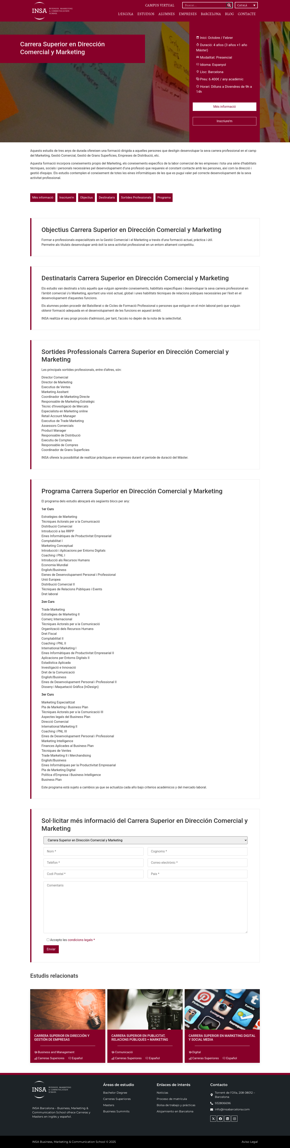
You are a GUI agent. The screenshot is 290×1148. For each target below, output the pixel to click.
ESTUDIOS (145, 13)
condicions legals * (81, 940)
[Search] (229, 5)
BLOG (229, 13)
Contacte (247, 13)
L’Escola (125, 13)
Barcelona (211, 13)
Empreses (188, 13)
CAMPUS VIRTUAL (159, 5)
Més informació (224, 107)
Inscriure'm (224, 121)
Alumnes (166, 13)
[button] (246, 5)
